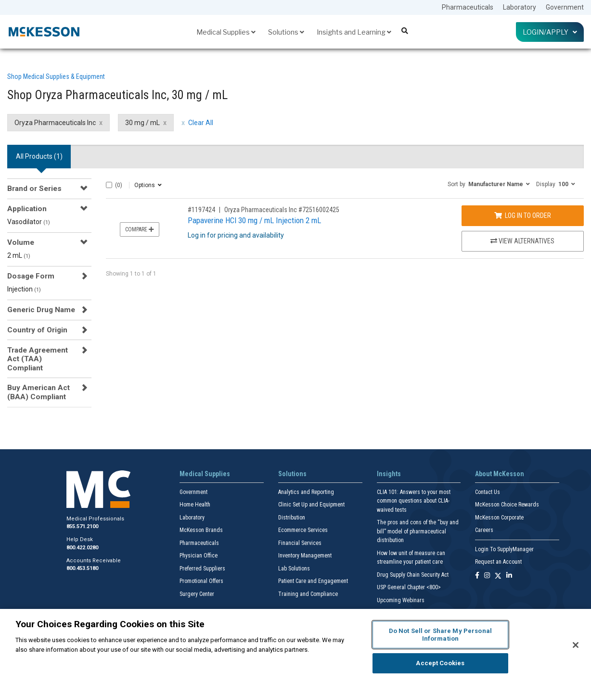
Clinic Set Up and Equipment (311, 504)
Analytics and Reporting (306, 492)
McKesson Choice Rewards (507, 504)
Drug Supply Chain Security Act (413, 574)
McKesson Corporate (499, 517)
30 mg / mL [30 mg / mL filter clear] (142, 122)
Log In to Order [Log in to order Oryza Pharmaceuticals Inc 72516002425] (522, 215)
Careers (484, 530)
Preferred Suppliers (202, 568)
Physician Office (199, 555)
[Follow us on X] (498, 576)
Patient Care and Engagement (313, 581)
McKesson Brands (201, 530)
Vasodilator (28, 222)
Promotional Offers (201, 581)
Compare (139, 229)
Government (565, 7)
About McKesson (499, 474)
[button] (489, 184)
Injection (24, 289)
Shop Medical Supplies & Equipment (56, 76)
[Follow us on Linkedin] (509, 576)
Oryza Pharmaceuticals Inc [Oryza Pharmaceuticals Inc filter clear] (55, 122)
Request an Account (498, 561)
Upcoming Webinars (400, 600)
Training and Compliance (308, 594)
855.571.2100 (82, 526)
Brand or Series (34, 188)
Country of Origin (37, 330)
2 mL (18, 255)
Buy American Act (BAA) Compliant (38, 392)
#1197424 (201, 210)
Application (27, 208)
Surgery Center (197, 594)
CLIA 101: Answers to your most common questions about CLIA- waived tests (413, 501)
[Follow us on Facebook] (477, 576)
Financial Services (299, 543)
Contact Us (487, 492)
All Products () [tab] (39, 156)
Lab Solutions (294, 568)
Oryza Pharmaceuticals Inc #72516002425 (281, 210)
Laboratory (519, 7)
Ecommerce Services (303, 530)
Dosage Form (30, 276)
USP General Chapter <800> (409, 587)
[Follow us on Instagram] (487, 576)
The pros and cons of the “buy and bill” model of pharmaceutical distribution (418, 531)
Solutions (286, 32)
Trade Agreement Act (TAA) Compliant (37, 359)
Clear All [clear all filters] (200, 122)
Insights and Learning (354, 32)
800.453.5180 (82, 568)
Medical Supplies (226, 32)
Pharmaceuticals (467, 7)
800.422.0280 (82, 547)
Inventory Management (305, 555)
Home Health (195, 504)
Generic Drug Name (41, 309)
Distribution (291, 517)
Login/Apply (550, 32)
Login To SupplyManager (504, 549)
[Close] (575, 645)
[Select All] (109, 185)
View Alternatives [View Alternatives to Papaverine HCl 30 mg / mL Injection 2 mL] (522, 241)
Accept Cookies (440, 663)
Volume (20, 242)
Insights (389, 474)
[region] (295, 646)
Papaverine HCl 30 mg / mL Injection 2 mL (254, 220)
